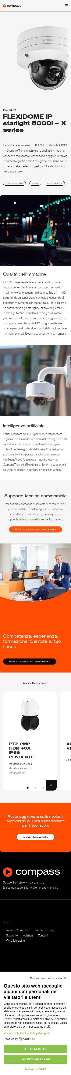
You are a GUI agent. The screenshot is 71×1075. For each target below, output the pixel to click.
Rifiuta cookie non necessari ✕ (48, 978)
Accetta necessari (35, 1059)
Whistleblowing (15, 940)
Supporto (12, 935)
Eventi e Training (44, 930)
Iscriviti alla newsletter (35, 837)
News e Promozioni (18, 930)
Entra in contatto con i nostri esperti (35, 534)
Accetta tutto (36, 1049)
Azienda (28, 935)
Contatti (43, 935)
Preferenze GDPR (36, 1069)
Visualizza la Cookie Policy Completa (27, 1033)
